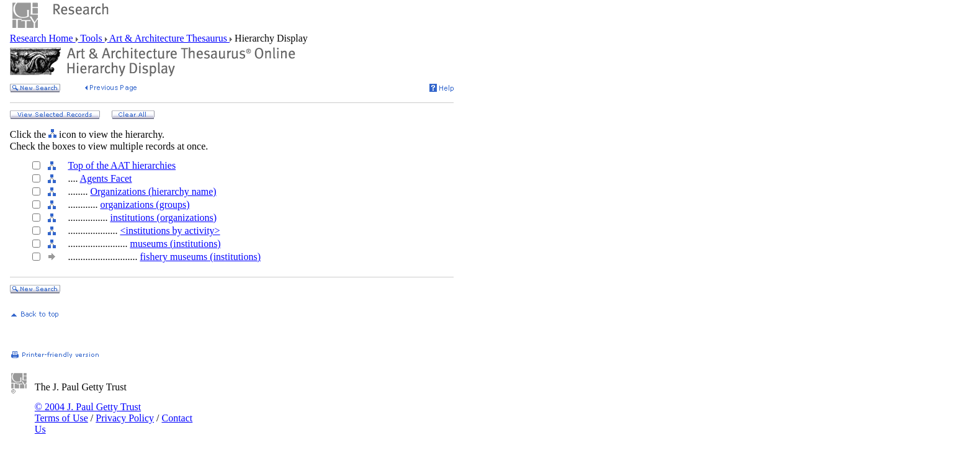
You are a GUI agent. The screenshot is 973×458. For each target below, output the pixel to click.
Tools (91, 38)
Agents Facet (106, 178)
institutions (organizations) (163, 217)
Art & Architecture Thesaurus (168, 38)
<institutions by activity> (170, 230)
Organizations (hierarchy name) (153, 191)
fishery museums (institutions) (200, 256)
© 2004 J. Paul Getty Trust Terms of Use (88, 412)
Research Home (43, 38)
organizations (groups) (144, 204)
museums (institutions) (175, 243)
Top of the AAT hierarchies (122, 165)
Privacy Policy (125, 418)
